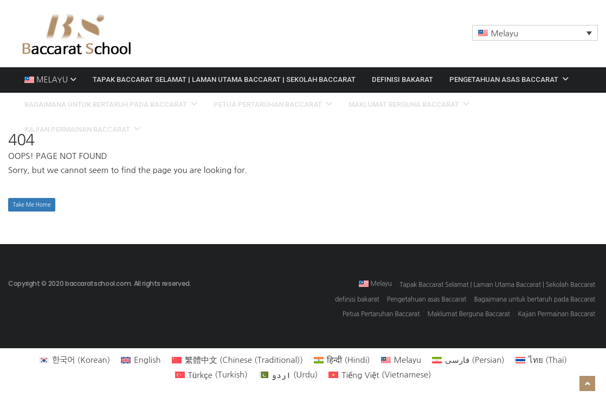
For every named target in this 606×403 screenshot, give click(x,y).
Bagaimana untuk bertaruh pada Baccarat (110, 104)
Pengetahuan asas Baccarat (509, 79)
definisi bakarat (402, 79)
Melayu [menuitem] (505, 33)
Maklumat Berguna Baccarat (409, 104)
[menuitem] (535, 32)
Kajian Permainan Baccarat (82, 129)
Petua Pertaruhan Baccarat (273, 104)
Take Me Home (32, 204)
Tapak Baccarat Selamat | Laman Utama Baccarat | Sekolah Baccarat (224, 79)
